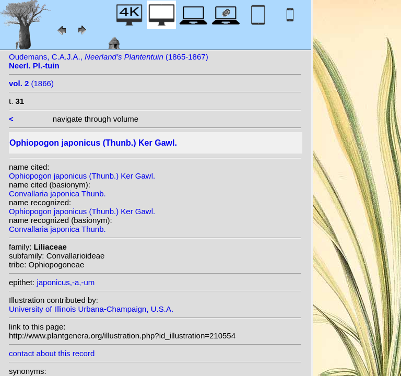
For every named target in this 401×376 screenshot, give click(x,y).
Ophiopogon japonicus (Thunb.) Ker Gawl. (82, 175)
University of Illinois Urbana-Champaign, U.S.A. (91, 308)
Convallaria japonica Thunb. (57, 193)
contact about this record (52, 353)
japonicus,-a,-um (66, 282)
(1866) (31, 83)
